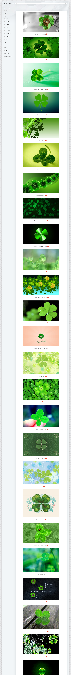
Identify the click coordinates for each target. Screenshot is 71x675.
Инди (6, 16)
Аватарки (6, 10)
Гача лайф (6, 19)
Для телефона (7, 30)
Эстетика (6, 51)
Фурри (6, 41)
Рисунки (6, 18)
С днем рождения (8, 13)
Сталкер (6, 27)
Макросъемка (7, 53)
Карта (6, 42)
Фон (6, 35)
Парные (6, 50)
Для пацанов (7, 21)
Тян (5, 15)
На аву (6, 45)
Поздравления (7, 22)
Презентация (7, 48)
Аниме (6, 12)
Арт (5, 44)
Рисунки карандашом (8, 56)
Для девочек (7, 24)
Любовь (6, 39)
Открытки (6, 47)
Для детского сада (8, 38)
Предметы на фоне (8, 33)
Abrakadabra (9, 3)
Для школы (7, 36)
